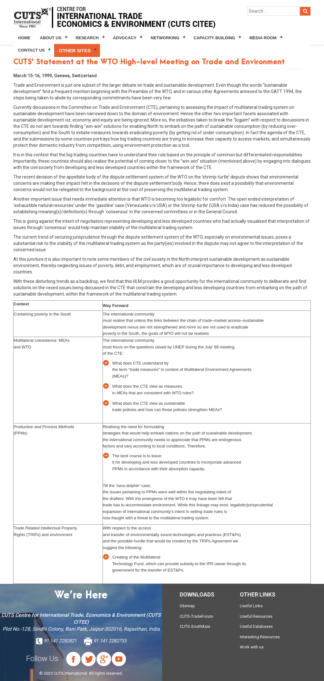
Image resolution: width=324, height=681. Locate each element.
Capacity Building (214, 37)
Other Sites (74, 50)
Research (87, 37)
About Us (50, 37)
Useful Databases (256, 626)
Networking (165, 37)
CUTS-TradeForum (196, 616)
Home (24, 37)
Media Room (262, 37)
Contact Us (31, 50)
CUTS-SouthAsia (195, 626)
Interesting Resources (260, 636)
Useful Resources (256, 616)
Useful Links (251, 605)
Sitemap (187, 605)
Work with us (252, 647)
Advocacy (124, 37)
